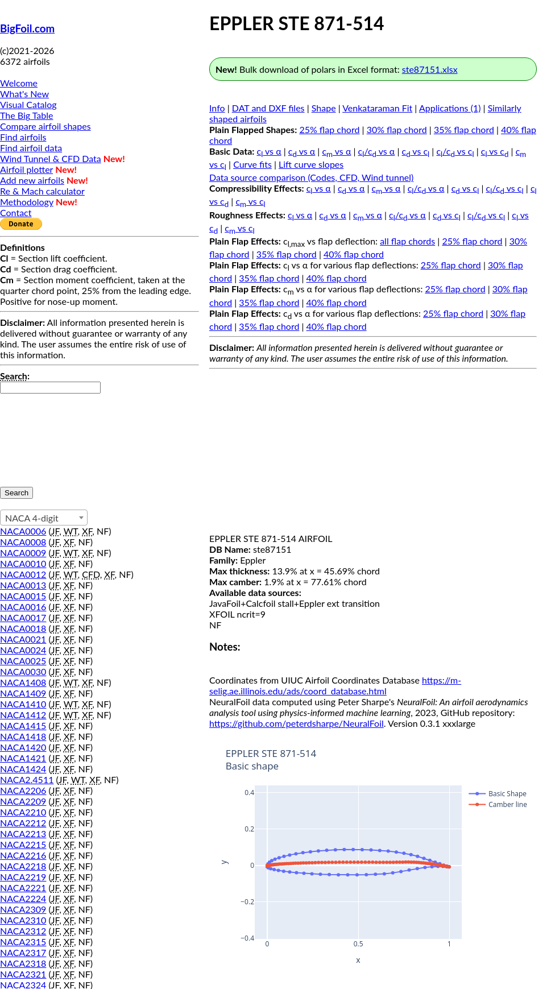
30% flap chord (397, 129)
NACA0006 (23, 530)
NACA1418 (23, 736)
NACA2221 (23, 887)
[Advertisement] (373, 453)
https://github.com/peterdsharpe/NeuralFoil (296, 723)
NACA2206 (23, 790)
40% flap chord (354, 254)
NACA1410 (23, 703)
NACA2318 (23, 963)
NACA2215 (23, 844)
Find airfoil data (31, 147)
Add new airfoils (32, 180)
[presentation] (46, 434)
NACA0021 (23, 639)
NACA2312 (23, 930)
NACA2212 (23, 822)
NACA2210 (23, 811)
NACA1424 (23, 768)
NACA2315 (23, 941)
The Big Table (26, 115)
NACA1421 (23, 757)
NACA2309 (23, 909)
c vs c (416, 151)
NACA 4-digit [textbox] (32, 517)
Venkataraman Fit (377, 107)
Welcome (19, 82)
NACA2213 (23, 833)
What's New (24, 93)
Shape (324, 107)
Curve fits (252, 164)
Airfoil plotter (26, 169)
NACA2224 (23, 898)
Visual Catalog (28, 104)
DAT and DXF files (268, 107)
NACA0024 (23, 649)
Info (217, 107)
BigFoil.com (27, 28)
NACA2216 (23, 855)
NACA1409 (23, 693)
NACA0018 (23, 628)
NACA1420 (23, 747)
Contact (15, 212)
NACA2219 (23, 876)
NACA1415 (23, 725)
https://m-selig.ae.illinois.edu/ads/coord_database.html (335, 685)
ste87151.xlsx (430, 69)
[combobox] (44, 517)
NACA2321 (23, 974)
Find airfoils (23, 136)
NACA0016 (23, 606)
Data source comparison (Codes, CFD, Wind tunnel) (311, 177)
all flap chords (407, 240)
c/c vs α (376, 151)
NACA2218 (23, 865)
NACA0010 (23, 563)
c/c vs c (455, 151)
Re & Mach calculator (42, 190)
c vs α (269, 151)
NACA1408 (23, 682)
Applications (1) (450, 107)
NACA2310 (23, 919)
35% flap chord (464, 129)
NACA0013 (23, 585)
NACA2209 (23, 801)
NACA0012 (23, 574)
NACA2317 (23, 952)
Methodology (26, 201)
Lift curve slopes (311, 164)
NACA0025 (23, 660)
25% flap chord (329, 129)
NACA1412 (23, 714)
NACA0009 (23, 552)
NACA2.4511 (26, 779)
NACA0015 (23, 595)
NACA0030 (23, 671)
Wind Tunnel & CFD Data (50, 158)
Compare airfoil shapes (45, 126)
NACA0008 (23, 541)
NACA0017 (23, 617)
